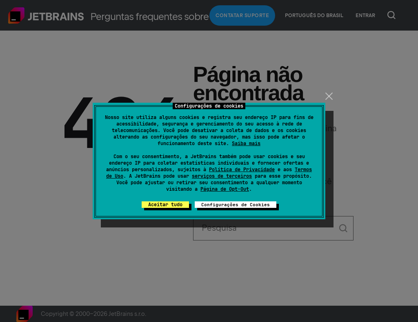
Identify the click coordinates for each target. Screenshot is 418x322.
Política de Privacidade (242, 169)
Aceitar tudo (165, 204)
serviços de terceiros (222, 176)
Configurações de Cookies (235, 204)
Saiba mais (246, 143)
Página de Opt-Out (224, 189)
